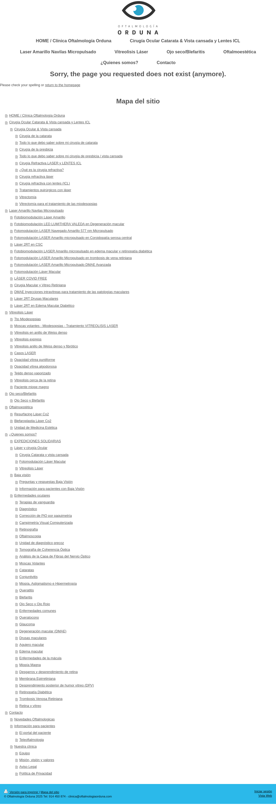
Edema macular (31, 651)
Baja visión (22, 475)
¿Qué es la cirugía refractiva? (41, 170)
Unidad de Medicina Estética (35, 428)
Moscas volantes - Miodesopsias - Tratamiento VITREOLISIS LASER (66, 326)
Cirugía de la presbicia (36, 149)
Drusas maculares (33, 638)
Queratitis (26, 590)
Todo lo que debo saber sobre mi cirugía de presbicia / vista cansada (71, 156)
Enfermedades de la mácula (40, 658)
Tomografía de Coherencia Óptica (44, 550)
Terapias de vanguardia (37, 502)
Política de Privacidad (35, 773)
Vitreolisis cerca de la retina (35, 380)
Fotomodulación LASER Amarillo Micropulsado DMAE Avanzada (62, 265)
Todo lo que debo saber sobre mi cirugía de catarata (58, 143)
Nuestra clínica (25, 746)
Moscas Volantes (32, 563)
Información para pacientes (34, 726)
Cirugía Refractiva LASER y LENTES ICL (50, 163)
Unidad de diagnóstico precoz (41, 543)
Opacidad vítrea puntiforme (34, 360)
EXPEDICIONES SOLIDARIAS (37, 441)
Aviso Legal (28, 767)
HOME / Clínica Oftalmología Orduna (37, 115)
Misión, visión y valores (36, 760)
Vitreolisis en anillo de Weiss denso (40, 332)
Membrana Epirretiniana (37, 679)
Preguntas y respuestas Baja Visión (46, 482)
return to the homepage (62, 85)
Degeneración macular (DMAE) (42, 631)
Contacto (16, 713)
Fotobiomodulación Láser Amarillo (39, 217)
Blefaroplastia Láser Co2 (32, 421)
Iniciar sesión (263, 791)
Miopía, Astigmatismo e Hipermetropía (48, 584)
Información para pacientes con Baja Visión (51, 489)
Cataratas (26, 570)
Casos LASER (25, 353)
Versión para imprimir (21, 792)
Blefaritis (25, 597)
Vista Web (265, 795)
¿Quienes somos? (23, 434)
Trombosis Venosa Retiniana (41, 699)
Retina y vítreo (30, 706)
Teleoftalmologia (31, 740)
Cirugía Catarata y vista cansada (44, 455)
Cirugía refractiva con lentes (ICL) (44, 183)
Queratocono (29, 617)
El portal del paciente (35, 733)
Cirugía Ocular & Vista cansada (37, 129)
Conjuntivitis (28, 577)
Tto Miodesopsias (27, 319)
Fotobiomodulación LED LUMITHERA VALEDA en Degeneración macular (69, 224)
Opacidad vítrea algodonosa (35, 366)
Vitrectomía (27, 197)
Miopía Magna (30, 665)
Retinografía (28, 529)
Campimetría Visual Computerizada (46, 523)
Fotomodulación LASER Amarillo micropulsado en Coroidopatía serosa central (73, 238)
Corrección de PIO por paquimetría (45, 516)
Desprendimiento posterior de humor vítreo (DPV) (56, 685)
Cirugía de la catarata (35, 136)
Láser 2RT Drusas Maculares (36, 299)
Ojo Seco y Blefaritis (29, 400)
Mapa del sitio (50, 792)
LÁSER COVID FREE (30, 278)
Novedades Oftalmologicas (34, 719)
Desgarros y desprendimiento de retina (48, 672)
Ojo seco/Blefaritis (23, 394)
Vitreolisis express (27, 339)
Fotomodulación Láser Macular (37, 272)
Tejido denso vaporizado (32, 373)
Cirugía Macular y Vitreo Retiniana (40, 285)
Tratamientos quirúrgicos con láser (45, 190)
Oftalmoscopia (30, 536)
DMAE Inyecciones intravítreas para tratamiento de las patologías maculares (71, 292)
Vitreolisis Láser (21, 312)
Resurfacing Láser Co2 (31, 414)
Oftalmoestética (21, 407)
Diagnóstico (28, 509)
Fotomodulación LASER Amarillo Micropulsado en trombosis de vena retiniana (73, 258)
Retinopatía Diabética (35, 692)
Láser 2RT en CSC (28, 244)
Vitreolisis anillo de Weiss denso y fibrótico (46, 346)
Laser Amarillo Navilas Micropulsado (36, 210)
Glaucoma (27, 624)
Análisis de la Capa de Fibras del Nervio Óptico (54, 556)
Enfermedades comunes (37, 611)
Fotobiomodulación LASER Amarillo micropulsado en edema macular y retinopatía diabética (83, 251)
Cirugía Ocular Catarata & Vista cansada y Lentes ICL (49, 122)
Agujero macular (31, 645)
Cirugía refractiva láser (36, 177)
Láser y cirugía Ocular (30, 448)
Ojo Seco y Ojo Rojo (34, 604)
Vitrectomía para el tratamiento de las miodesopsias (58, 204)
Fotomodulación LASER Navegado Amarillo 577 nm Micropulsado (63, 231)
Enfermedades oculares (32, 495)
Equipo (24, 753)
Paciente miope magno (31, 387)
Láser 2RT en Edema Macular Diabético (44, 306)
